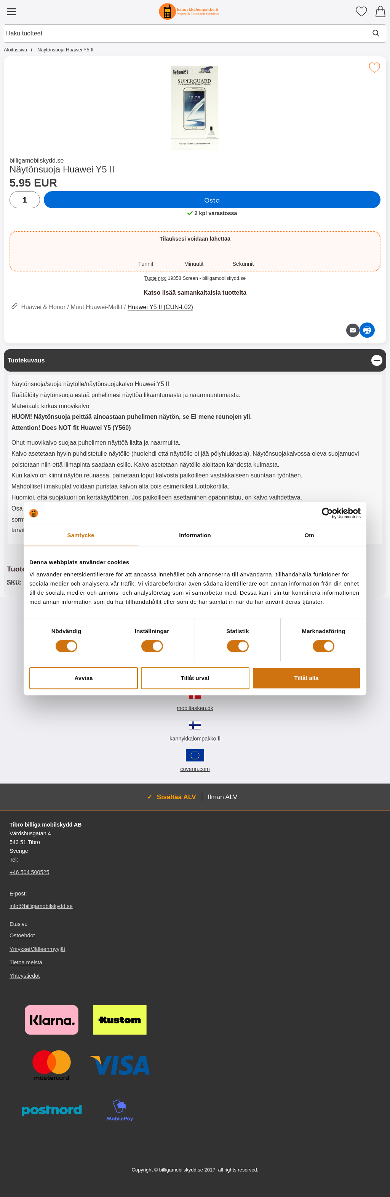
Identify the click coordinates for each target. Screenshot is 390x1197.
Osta (212, 200)
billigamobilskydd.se (37, 160)
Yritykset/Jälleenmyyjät (37, 949)
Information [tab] (195, 535)
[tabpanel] (195, 448)
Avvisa (84, 678)
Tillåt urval (195, 678)
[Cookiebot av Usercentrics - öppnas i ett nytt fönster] (327, 513)
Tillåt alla (306, 678)
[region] (195, 360)
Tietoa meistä (26, 962)
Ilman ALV (222, 797)
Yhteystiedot (25, 976)
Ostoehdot (22, 936)
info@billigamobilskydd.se (41, 906)
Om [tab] (309, 535)
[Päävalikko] (11, 11)
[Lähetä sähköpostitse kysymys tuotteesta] (353, 330)
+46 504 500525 (29, 872)
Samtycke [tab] (80, 535)
